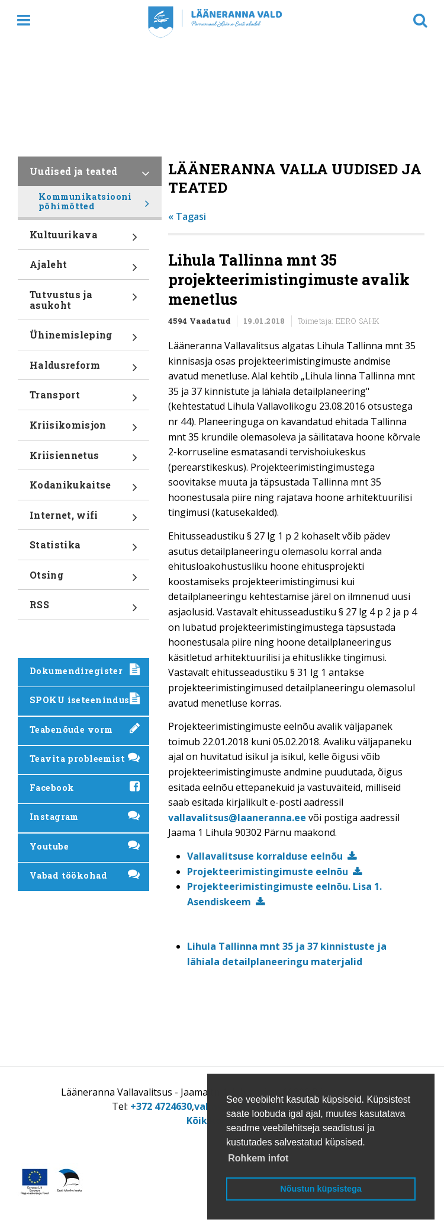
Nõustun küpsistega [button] (321, 1188)
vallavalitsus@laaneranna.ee (237, 817)
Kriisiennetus (83, 459)
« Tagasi (187, 216)
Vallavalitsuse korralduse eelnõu (265, 856)
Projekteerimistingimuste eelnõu (267, 871)
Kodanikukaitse (83, 489)
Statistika (83, 549)
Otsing (83, 579)
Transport (83, 399)
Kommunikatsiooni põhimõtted (94, 204)
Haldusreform (83, 369)
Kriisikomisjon (83, 429)
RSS (83, 609)
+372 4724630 (161, 1106)
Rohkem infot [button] (258, 1158)
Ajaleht (83, 268)
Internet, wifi (83, 519)
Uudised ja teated (90, 175)
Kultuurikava (83, 239)
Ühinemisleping (83, 339)
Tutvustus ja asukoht (83, 304)
